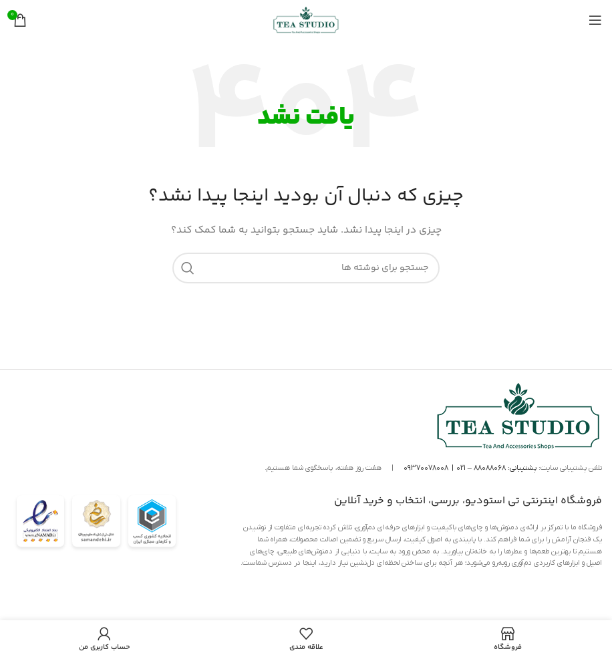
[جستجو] (306, 268)
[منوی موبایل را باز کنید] (595, 20)
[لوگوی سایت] (306, 20)
